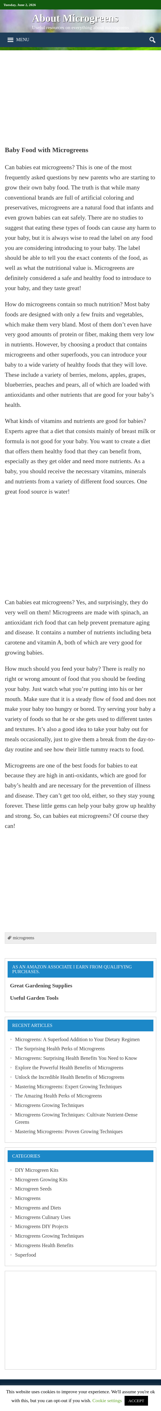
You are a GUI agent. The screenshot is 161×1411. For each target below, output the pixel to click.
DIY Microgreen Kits (36, 1170)
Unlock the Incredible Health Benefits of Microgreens (69, 1077)
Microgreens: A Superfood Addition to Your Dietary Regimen (77, 1039)
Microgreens (28, 1198)
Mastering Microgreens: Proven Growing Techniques (69, 1131)
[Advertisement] (80, 94)
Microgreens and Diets (38, 1207)
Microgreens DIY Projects (41, 1226)
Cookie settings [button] (107, 1400)
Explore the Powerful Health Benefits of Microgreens (69, 1067)
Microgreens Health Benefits (44, 1245)
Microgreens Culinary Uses (42, 1217)
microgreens (23, 937)
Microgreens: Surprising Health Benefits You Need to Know (76, 1058)
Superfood (25, 1255)
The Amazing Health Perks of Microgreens (58, 1095)
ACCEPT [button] (136, 1400)
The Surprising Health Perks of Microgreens (60, 1048)
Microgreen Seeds (33, 1188)
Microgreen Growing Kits (41, 1179)
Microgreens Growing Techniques (49, 1105)
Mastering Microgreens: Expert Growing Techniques (68, 1086)
